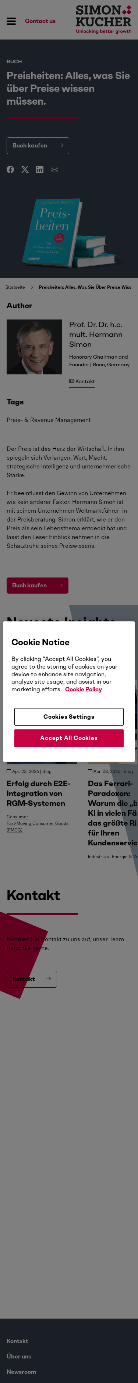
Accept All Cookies (69, 738)
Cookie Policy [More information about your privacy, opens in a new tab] (83, 689)
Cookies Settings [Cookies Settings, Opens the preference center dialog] (69, 716)
